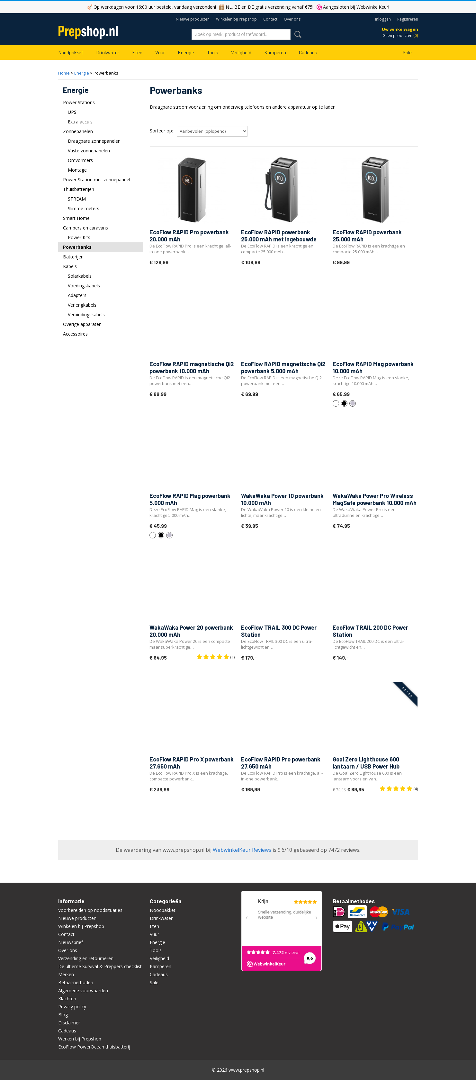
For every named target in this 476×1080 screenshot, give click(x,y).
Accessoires (75, 334)
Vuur (160, 52)
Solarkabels (80, 276)
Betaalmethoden (75, 982)
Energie (186, 52)
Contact (270, 19)
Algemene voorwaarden (83, 990)
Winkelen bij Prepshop (236, 19)
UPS (72, 112)
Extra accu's (80, 122)
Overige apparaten (82, 324)
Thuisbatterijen (78, 189)
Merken (66, 974)
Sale (407, 52)
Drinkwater (107, 52)
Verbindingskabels (86, 314)
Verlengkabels (82, 305)
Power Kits (79, 237)
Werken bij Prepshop (79, 1039)
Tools (212, 52)
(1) (215, 657)
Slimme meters (83, 208)
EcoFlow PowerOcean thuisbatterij (94, 1047)
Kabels (70, 266)
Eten (137, 52)
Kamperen (275, 52)
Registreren (407, 19)
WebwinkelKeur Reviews (242, 849)
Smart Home (76, 218)
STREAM (77, 199)
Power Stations (79, 102)
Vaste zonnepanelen (89, 151)
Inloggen (383, 19)
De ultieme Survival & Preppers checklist (100, 966)
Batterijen (73, 257)
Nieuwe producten (193, 19)
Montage (77, 170)
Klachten (67, 998)
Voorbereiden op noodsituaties (90, 910)
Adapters (77, 295)
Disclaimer (69, 1023)
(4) (399, 789)
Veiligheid (241, 52)
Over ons (292, 19)
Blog (63, 1015)
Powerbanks (77, 247)
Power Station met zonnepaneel (96, 179)
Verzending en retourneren (85, 958)
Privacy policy (72, 1007)
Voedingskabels (84, 286)
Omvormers (80, 160)
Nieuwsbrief (70, 942)
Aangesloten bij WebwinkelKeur (355, 7)
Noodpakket (70, 52)
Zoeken (296, 34)
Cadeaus (308, 52)
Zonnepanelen (78, 131)
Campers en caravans (85, 228)
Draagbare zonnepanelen (94, 141)
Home (64, 73)
